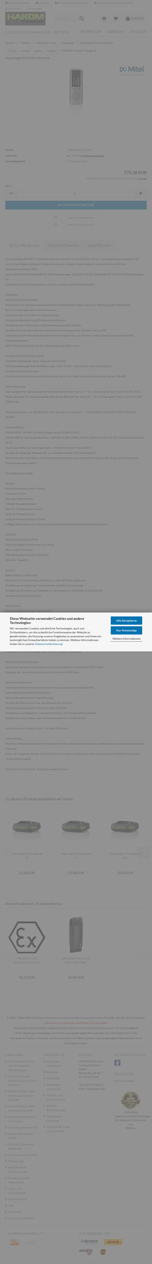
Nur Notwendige (126, 630)
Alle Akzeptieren (126, 620)
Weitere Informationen (127, 638)
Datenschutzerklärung (48, 644)
